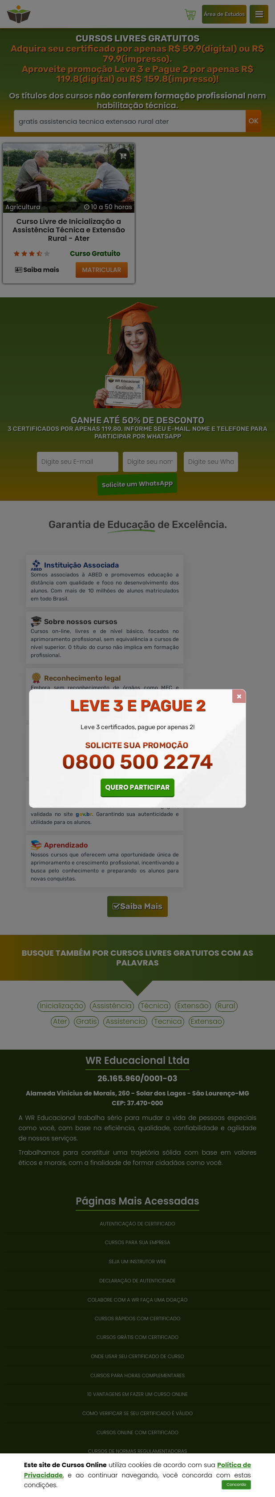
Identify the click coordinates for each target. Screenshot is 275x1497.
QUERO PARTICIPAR (137, 787)
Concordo (236, 1484)
